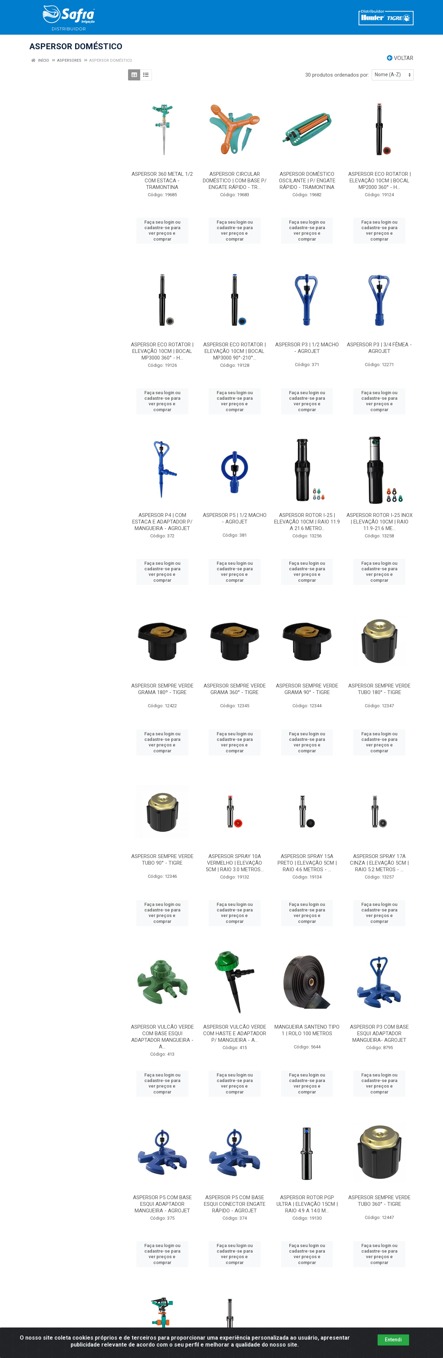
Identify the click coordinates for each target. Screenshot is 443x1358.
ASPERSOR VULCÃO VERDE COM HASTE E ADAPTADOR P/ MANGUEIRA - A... (234, 1033)
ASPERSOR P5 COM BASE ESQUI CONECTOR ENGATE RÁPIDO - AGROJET (234, 1204)
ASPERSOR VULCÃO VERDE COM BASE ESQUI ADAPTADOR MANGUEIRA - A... (162, 1037)
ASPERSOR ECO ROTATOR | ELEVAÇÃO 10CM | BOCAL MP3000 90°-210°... (234, 351)
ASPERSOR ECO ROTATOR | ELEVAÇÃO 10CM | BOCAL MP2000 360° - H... (379, 180)
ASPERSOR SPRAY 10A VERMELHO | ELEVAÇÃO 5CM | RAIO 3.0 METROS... (235, 863)
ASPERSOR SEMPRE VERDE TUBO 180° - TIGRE (379, 689)
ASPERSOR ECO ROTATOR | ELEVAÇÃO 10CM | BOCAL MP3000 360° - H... (162, 351)
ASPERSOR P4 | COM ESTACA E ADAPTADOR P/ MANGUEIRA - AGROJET (162, 521)
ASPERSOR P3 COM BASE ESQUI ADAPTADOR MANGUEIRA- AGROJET (379, 1033)
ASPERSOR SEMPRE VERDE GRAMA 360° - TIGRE (235, 689)
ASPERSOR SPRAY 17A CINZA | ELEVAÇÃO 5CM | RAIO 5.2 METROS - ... (379, 863)
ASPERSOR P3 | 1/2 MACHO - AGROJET (307, 347)
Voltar (400, 58)
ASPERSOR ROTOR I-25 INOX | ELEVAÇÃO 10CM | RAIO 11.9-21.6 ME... (379, 521)
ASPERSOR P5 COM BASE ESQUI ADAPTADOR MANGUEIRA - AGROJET (162, 1204)
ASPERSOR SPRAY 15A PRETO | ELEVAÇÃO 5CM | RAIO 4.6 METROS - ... (307, 863)
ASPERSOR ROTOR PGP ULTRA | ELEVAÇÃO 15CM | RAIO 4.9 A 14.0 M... (307, 1204)
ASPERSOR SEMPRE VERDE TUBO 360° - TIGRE (379, 1200)
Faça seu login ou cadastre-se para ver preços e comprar (162, 230)
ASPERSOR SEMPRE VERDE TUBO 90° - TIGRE (162, 859)
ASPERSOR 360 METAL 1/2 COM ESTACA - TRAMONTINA (162, 180)
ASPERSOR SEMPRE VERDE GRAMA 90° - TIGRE (307, 689)
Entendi (393, 1339)
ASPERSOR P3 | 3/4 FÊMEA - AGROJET (379, 347)
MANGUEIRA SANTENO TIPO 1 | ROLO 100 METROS (307, 1030)
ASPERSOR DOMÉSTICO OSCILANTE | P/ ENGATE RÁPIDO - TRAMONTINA (307, 180)
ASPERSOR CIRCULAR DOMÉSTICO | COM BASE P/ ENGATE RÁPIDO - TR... (234, 180)
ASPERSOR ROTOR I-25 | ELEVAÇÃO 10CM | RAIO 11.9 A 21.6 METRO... (307, 521)
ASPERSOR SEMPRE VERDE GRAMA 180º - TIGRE (162, 689)
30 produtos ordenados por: (337, 75)
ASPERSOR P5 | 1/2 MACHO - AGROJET (234, 518)
